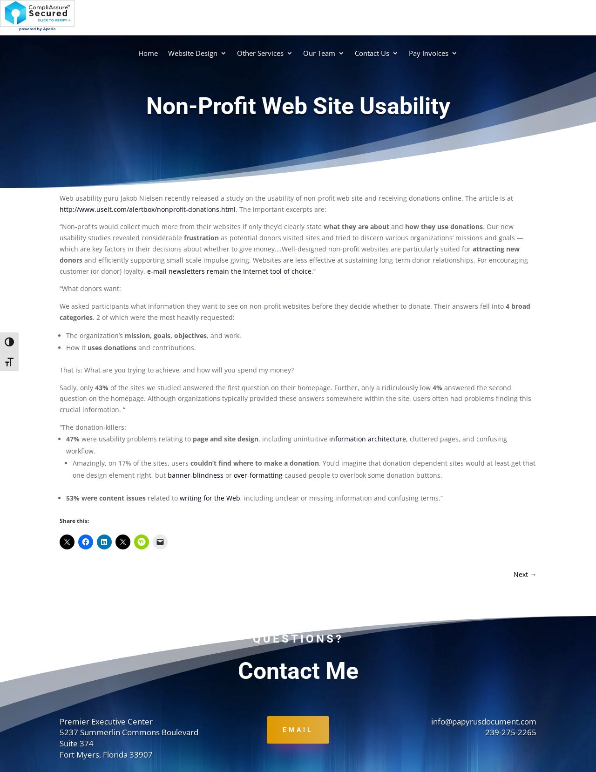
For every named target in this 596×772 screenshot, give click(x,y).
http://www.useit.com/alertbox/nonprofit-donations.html (148, 209)
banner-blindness (196, 475)
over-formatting (258, 475)
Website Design (192, 53)
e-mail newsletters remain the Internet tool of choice (229, 271)
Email (298, 729)
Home (148, 53)
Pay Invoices (428, 53)
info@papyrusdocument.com (483, 721)
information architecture (367, 438)
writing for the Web (210, 498)
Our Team (319, 53)
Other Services (260, 53)
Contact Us (372, 53)
